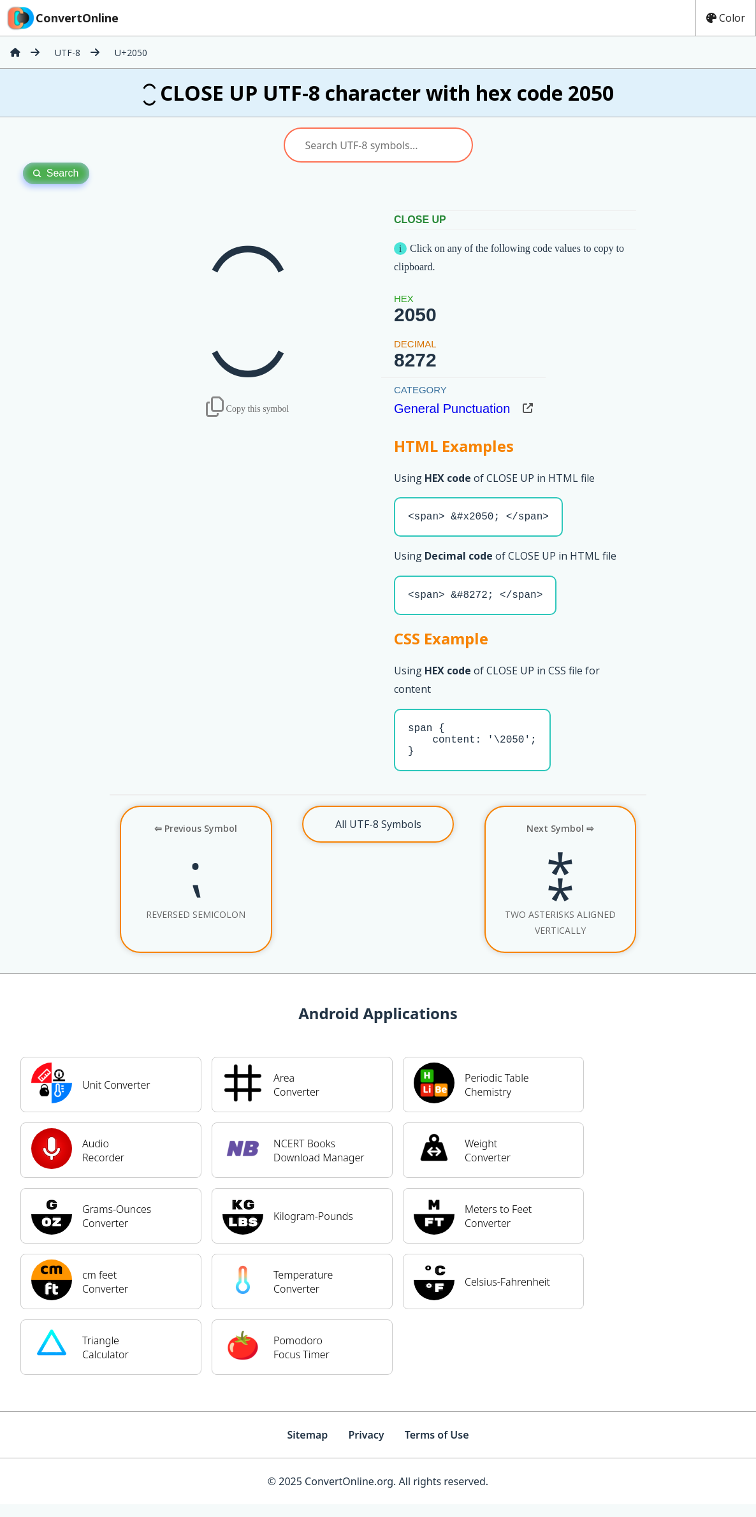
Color (725, 18)
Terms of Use (437, 1448)
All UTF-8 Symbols (378, 837)
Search (56, 173)
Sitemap (307, 1448)
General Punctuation (452, 409)
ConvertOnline (62, 17)
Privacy (366, 1448)
